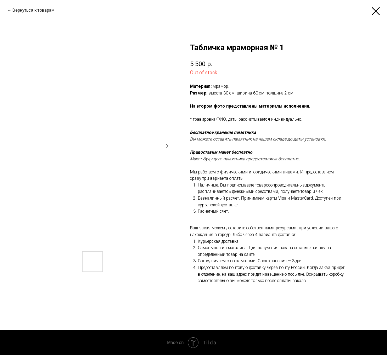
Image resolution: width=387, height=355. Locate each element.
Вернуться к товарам (33, 10)
